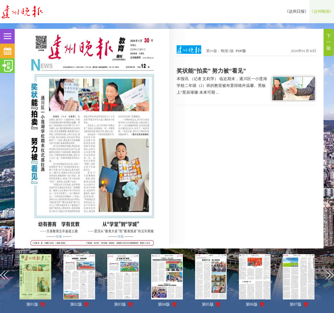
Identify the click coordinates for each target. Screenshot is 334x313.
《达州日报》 (297, 11)
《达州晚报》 (321, 11)
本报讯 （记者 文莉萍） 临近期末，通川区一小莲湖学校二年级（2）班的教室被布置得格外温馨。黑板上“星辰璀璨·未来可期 (222, 86)
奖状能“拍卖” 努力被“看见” (211, 71)
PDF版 (240, 51)
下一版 (328, 42)
